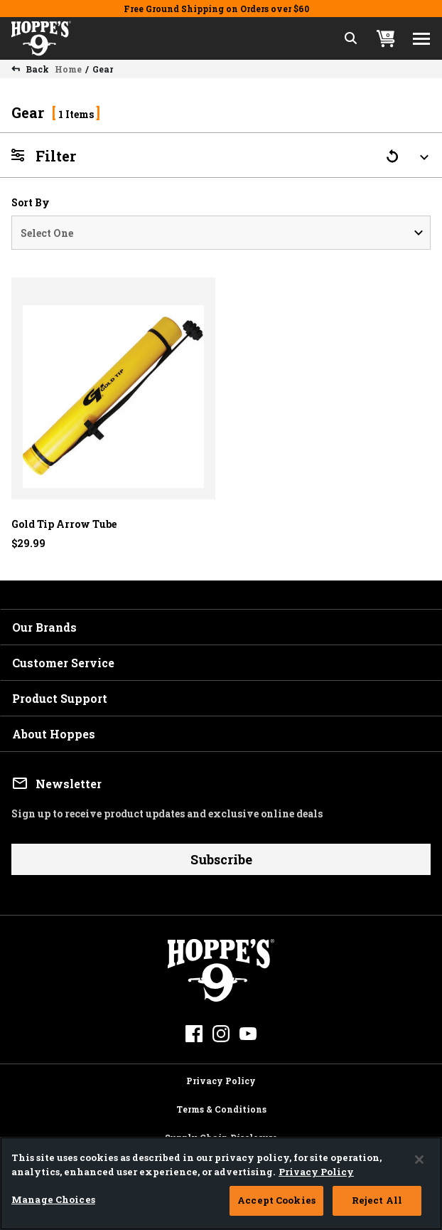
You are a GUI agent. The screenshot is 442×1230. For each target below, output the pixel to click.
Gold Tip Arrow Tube (64, 524)
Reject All (377, 1200)
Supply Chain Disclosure (221, 1135)
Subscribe (221, 859)
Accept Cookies (276, 1200)
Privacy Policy (221, 1078)
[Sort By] (221, 233)
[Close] (419, 1159)
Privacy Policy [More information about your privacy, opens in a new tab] (316, 1171)
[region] (221, 1183)
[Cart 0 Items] (386, 39)
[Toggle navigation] (421, 39)
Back (36, 69)
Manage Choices (53, 1199)
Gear (102, 69)
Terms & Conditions (221, 1107)
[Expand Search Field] (351, 38)
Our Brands (44, 627)
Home (68, 69)
